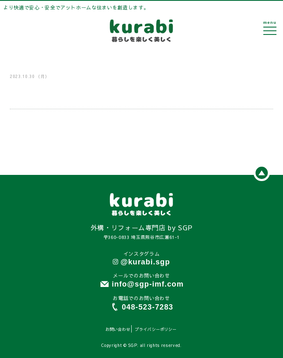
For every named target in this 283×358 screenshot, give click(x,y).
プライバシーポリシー (155, 329)
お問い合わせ (117, 329)
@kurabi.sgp (145, 262)
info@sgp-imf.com (147, 284)
